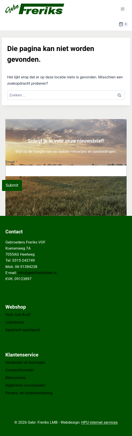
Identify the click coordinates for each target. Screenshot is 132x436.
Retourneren (15, 377)
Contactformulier (19, 370)
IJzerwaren (14, 322)
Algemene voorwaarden (25, 385)
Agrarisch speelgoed (22, 330)
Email (11, 162)
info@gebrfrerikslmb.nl (37, 272)
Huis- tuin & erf (17, 314)
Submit (12, 185)
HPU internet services (99, 422)
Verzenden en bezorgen (25, 362)
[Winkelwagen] (123, 24)
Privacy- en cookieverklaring (28, 393)
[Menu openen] (122, 8)
